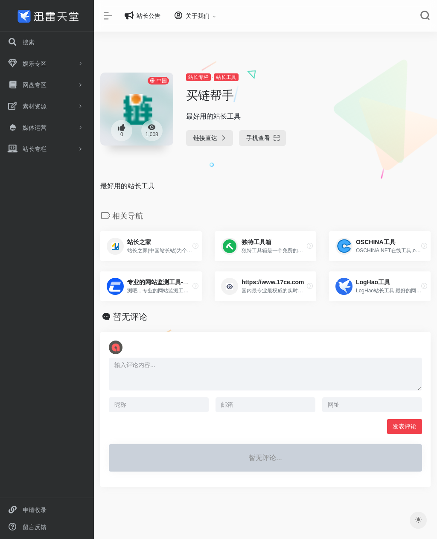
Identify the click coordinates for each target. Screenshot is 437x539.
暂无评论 (130, 316)
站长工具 (226, 77)
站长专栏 (198, 77)
